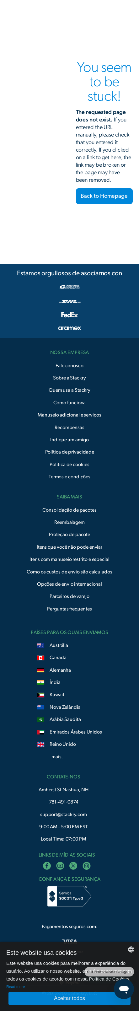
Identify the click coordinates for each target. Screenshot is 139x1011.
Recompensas (69, 427)
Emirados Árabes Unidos (76, 731)
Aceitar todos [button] (69, 998)
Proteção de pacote (69, 534)
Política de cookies (69, 464)
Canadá (58, 657)
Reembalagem (69, 522)
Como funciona (69, 402)
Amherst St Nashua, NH (63, 789)
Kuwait (57, 694)
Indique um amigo (69, 439)
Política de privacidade (69, 451)
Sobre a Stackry (69, 377)
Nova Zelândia (65, 707)
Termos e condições (69, 476)
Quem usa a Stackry (69, 390)
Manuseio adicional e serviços (69, 414)
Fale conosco (69, 365)
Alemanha (60, 670)
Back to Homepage (104, 196)
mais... (58, 756)
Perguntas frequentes (69, 608)
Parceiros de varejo (69, 596)
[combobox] (131, 949)
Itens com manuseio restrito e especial (69, 559)
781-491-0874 (63, 801)
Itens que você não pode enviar (69, 547)
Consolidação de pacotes (69, 510)
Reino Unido (63, 744)
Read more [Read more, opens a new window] (15, 987)
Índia (55, 682)
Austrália (59, 645)
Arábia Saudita (65, 719)
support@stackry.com (63, 814)
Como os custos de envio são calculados (69, 571)
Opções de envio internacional (69, 584)
